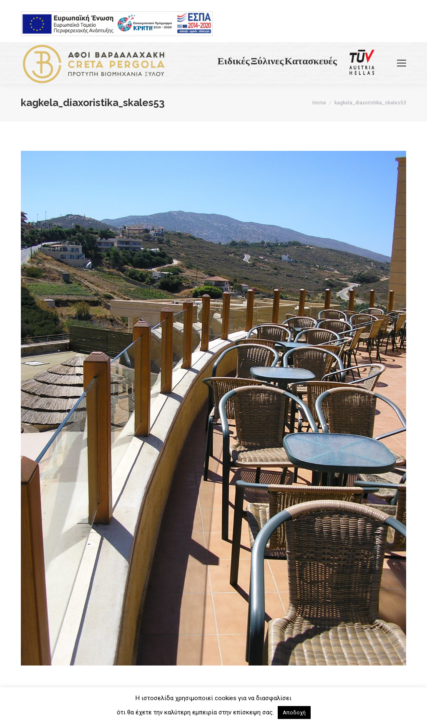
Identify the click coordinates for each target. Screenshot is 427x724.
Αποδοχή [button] (294, 712)
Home (319, 103)
